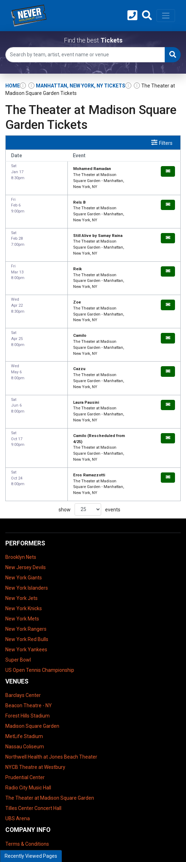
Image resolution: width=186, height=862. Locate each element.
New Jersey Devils (25, 502)
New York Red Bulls (26, 574)
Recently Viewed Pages (31, 856)
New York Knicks (23, 543)
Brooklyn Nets (20, 491)
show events (89, 444)
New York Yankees (26, 584)
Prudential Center (25, 712)
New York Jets (21, 532)
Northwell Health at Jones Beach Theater (51, 691)
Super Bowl (18, 594)
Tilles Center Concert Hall (33, 743)
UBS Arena (17, 753)
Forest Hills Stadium (27, 650)
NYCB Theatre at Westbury (35, 702)
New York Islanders (26, 522)
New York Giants (23, 512)
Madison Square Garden (32, 661)
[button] (147, 15)
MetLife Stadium (24, 671)
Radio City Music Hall (28, 722)
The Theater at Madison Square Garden (49, 733)
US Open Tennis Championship (39, 604)
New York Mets (22, 553)
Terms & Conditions (27, 778)
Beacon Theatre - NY (28, 640)
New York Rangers (25, 563)
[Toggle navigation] (166, 15)
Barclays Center (23, 630)
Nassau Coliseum (24, 681)
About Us (15, 789)
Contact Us (17, 799)
